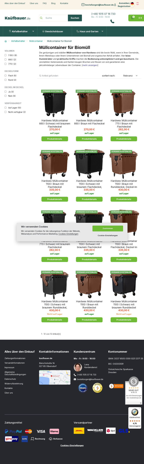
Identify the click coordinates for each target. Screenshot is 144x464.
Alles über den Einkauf (15, 3)
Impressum (9, 367)
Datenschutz (10, 379)
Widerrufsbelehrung (14, 383)
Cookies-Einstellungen (72, 445)
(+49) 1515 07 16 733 (103, 13)
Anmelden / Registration (124, 4)
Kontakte (64, 3)
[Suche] (60, 18)
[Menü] (139, 408)
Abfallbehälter (18, 31)
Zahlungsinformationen (15, 358)
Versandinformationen (15, 363)
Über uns (34, 3)
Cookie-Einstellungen (108, 235)
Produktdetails (54, 139)
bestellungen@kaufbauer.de (99, 4)
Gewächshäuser (53, 31)
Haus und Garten (87, 31)
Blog (53, 3)
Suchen (75, 18)
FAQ (45, 3)
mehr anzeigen (90, 65)
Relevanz (128, 75)
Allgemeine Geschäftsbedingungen (15, 373)
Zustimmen (108, 228)
